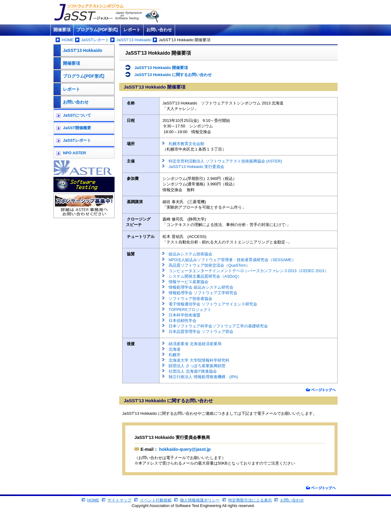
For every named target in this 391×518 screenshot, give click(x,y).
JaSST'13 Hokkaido (133, 40)
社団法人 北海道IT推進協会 (193, 371)
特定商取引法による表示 (250, 500)
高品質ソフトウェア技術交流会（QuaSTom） (209, 265)
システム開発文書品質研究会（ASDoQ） (205, 276)
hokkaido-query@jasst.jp (184, 449)
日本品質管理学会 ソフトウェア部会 (201, 331)
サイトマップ (119, 500)
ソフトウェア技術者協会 (190, 298)
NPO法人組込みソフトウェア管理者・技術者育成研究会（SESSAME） (232, 259)
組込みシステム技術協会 (190, 254)
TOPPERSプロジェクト (190, 309)
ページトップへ (321, 389)
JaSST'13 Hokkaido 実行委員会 (196, 166)
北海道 (175, 349)
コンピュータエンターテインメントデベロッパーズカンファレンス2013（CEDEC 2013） (248, 270)
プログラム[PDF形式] (97, 29)
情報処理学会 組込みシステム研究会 (201, 287)
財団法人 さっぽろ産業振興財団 (197, 365)
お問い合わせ (159, 29)
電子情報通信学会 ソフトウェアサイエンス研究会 (213, 304)
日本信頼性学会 (182, 320)
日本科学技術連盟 (184, 315)
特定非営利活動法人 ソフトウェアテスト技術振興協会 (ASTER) (225, 161)
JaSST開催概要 (77, 128)
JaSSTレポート (95, 40)
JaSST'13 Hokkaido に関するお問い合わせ (173, 74)
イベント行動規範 (156, 500)
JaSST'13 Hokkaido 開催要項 (161, 67)
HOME (68, 40)
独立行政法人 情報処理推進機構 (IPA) (203, 376)
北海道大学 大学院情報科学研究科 (199, 360)
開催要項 (62, 29)
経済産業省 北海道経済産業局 (195, 343)
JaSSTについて (77, 115)
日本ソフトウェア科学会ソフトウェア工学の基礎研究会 (218, 326)
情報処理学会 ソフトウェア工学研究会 (203, 292)
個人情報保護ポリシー (200, 500)
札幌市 (175, 354)
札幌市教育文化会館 (186, 143)
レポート (132, 29)
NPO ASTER (74, 153)
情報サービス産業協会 (188, 281)
